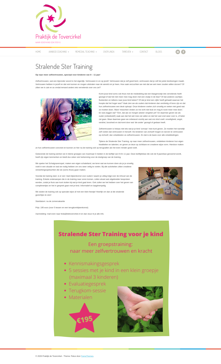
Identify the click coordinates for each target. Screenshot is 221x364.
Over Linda (108, 51)
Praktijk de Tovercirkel (58, 36)
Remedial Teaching (85, 51)
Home (38, 51)
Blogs (159, 51)
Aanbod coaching (58, 51)
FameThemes (87, 356)
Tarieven (126, 51)
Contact (144, 51)
